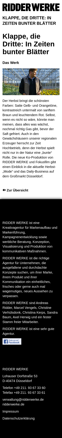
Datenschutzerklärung (18, 418)
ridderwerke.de (13, 404)
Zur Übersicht (15, 190)
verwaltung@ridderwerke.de (23, 399)
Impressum (10, 411)
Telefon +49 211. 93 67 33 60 (23, 388)
